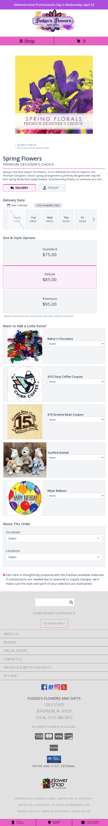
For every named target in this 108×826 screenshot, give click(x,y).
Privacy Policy (27, 811)
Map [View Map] (54, 822)
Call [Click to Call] (18, 822)
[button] (54, 759)
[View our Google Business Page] (51, 689)
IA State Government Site (71, 805)
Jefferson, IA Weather (34, 805)
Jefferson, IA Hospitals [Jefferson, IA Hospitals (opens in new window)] (76, 798)
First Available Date (48, 205)
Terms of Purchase (55, 811)
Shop (27, 41)
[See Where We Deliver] (54, 623)
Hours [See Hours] (90, 822)
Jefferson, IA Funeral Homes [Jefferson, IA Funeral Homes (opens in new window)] (35, 798)
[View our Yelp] (64, 689)
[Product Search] (55, 602)
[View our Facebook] (44, 689)
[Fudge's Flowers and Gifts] (54, 31)
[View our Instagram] (57, 689)
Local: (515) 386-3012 (54, 717)
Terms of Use (81, 811)
